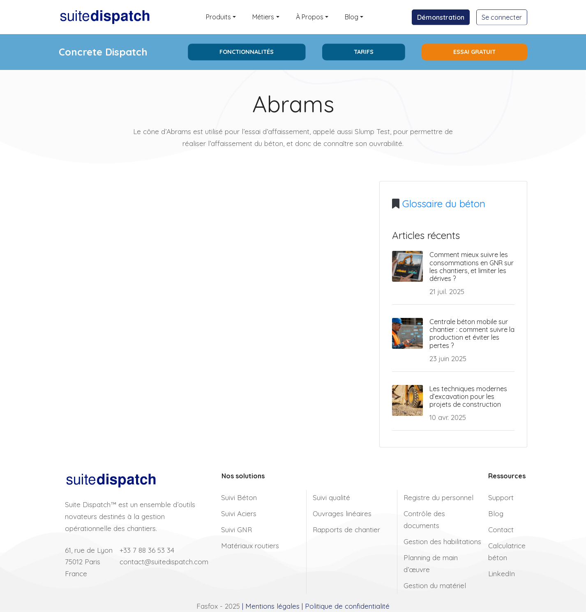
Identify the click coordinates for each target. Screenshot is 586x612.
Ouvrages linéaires (342, 513)
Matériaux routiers (250, 545)
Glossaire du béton (443, 203)
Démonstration (440, 17)
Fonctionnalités (246, 52)
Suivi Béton (239, 497)
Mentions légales (272, 606)
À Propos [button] (309, 17)
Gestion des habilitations (442, 541)
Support (501, 497)
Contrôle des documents (424, 519)
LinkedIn (501, 573)
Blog (495, 513)
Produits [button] (218, 17)
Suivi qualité (331, 497)
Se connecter (502, 17)
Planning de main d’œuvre (431, 563)
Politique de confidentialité (347, 606)
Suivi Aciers (238, 513)
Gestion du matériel (435, 585)
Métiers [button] (263, 17)
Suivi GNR (236, 529)
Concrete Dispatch (103, 52)
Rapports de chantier (346, 529)
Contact (501, 529)
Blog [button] (351, 17)
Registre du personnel (438, 497)
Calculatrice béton (507, 551)
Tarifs (364, 52)
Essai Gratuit (474, 52)
